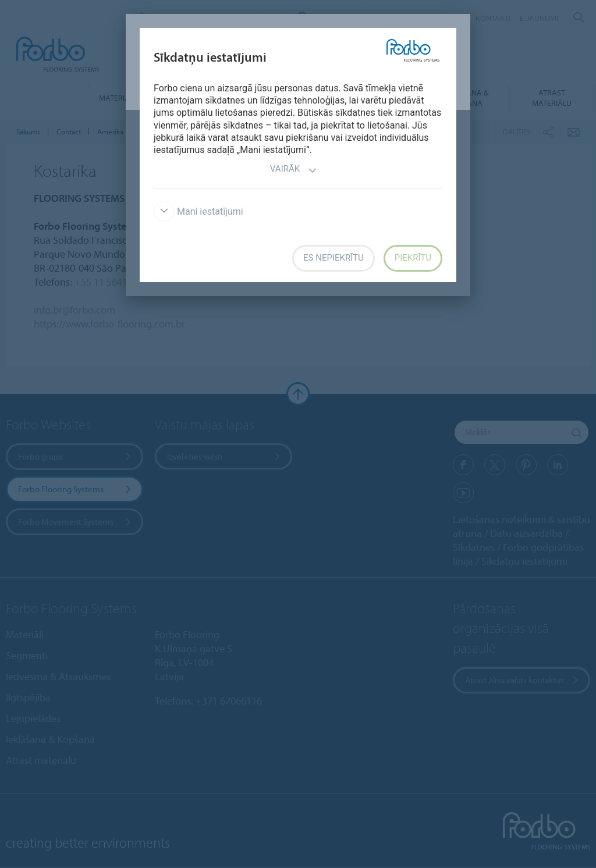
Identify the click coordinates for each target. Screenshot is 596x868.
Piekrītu (413, 257)
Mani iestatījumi (198, 211)
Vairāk (293, 170)
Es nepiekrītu (333, 257)
